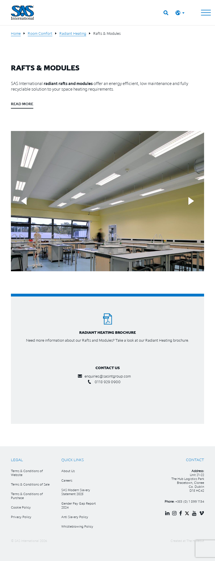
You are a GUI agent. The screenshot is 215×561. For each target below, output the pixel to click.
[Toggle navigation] (206, 12)
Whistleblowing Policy (77, 526)
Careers (66, 480)
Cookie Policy (21, 507)
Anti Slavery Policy (74, 517)
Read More (22, 103)
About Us (68, 471)
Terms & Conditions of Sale (30, 484)
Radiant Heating (72, 33)
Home (16, 33)
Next (191, 201)
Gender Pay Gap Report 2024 (78, 505)
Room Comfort (40, 33)
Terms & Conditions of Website (27, 473)
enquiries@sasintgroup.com (108, 376)
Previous (23, 201)
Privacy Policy (21, 517)
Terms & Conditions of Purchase (27, 496)
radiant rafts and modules (68, 83)
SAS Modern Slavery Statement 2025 (75, 492)
